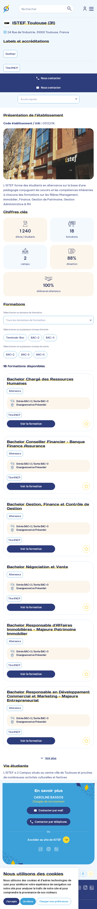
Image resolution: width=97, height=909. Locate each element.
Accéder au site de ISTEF (48, 839)
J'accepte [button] (11, 901)
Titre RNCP (11, 67)
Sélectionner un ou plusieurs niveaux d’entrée (25, 329)
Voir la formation (31, 423)
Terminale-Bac (15, 337)
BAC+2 (35, 337)
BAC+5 (40, 354)
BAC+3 (50, 337)
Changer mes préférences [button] (53, 901)
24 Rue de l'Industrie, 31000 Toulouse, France (38, 32)
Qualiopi (10, 53)
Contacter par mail (48, 810)
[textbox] (48, 99)
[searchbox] (47, 320)
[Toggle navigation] (91, 9)
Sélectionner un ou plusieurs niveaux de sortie (26, 346)
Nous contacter (48, 87)
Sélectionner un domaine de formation (22, 312)
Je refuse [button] (28, 901)
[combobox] (48, 99)
